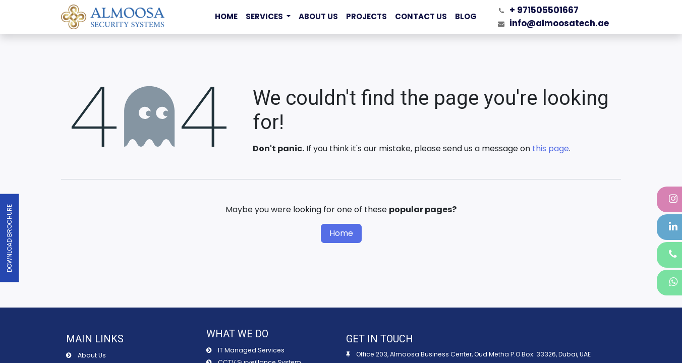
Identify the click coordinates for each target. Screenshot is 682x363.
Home (341, 233)
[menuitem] (226, 17)
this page (550, 148)
